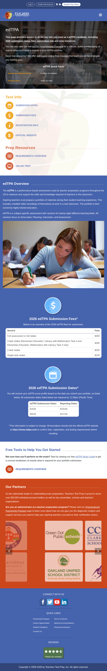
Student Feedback (40, 627)
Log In (30, 4)
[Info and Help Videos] (59, 4)
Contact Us (37, 631)
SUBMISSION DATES (27, 105)
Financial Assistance (62, 627)
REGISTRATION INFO (27, 125)
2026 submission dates (18, 41)
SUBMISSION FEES (26, 115)
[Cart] (56, 4)
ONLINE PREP (23, 166)
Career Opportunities (41, 623)
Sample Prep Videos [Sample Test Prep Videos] (71, 4)
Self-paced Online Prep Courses (53, 56)
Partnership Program (41, 619)
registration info (45, 41)
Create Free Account (45, 4)
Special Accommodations (64, 623)
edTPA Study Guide (85, 457)
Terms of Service (60, 619)
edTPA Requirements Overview (47, 46)
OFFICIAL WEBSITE (26, 135)
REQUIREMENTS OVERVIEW (31, 156)
